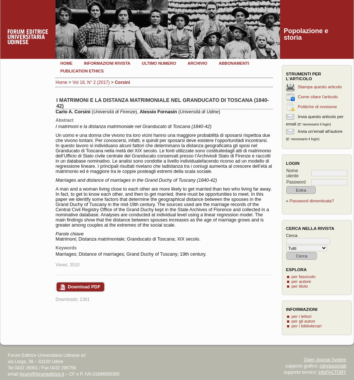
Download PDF (84, 287)
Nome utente (292, 173)
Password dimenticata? (312, 200)
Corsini (122, 82)
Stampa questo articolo (320, 86)
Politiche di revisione (317, 106)
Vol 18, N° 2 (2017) (91, 82)
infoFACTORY (332, 372)
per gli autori (303, 321)
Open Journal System (325, 359)
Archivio (198, 63)
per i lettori (301, 316)
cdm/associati (332, 366)
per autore (301, 281)
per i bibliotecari (306, 325)
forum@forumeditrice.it (42, 374)
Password (296, 182)
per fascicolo (303, 276)
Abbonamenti (234, 63)
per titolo (299, 286)
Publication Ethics (82, 71)
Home (66, 63)
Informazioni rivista (107, 63)
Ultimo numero (159, 63)
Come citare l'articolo (318, 96)
